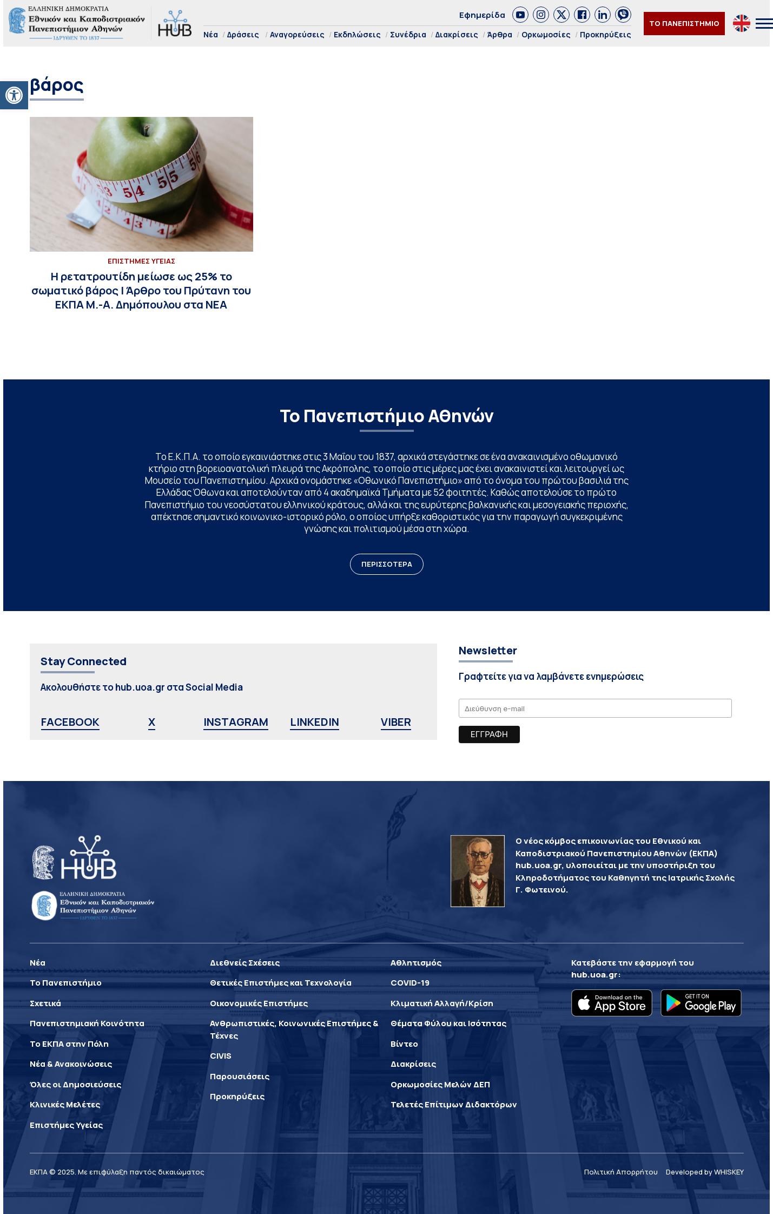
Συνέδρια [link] (408, 34)
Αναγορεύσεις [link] (297, 34)
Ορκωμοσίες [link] (546, 34)
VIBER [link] (396, 721)
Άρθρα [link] (499, 34)
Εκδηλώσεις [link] (357, 34)
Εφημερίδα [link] (482, 15)
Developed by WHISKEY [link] (705, 1172)
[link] (14, 95)
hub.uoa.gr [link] (594, 974)
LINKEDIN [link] (314, 721)
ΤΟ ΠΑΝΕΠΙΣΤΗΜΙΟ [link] (684, 23)
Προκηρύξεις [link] (605, 34)
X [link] (151, 721)
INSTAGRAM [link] (235, 721)
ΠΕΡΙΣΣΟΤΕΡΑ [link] (386, 564)
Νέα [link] (210, 34)
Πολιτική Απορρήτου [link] (621, 1172)
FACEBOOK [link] (70, 721)
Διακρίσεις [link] (456, 34)
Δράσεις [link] (243, 34)
